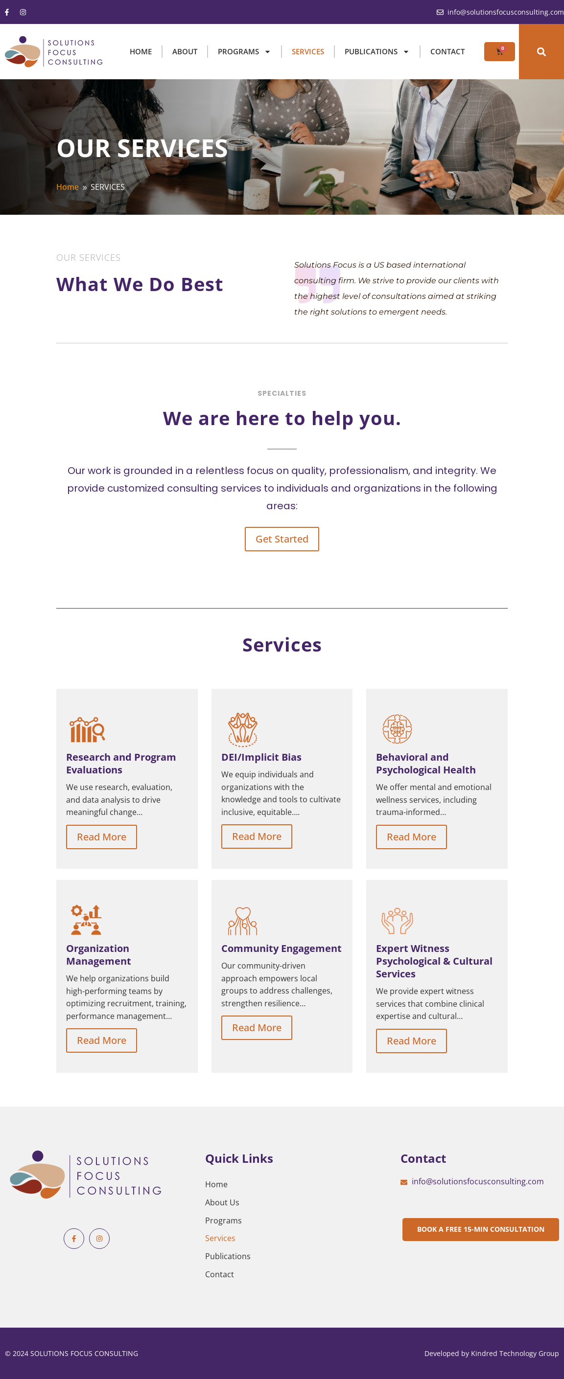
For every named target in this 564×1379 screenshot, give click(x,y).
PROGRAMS (244, 51)
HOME (141, 51)
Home (216, 1184)
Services (220, 1238)
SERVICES (308, 51)
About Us (222, 1202)
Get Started (282, 538)
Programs (223, 1220)
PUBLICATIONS (377, 51)
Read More (101, 836)
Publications (228, 1256)
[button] (541, 52)
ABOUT (184, 51)
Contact (447, 51)
